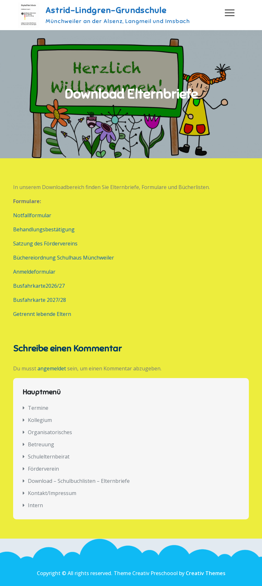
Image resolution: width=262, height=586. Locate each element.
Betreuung (41, 444)
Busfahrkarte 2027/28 (39, 299)
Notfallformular (32, 215)
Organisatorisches (50, 432)
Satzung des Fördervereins (45, 243)
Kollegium (40, 420)
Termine (38, 407)
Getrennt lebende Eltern (42, 314)
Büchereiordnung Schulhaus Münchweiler (63, 257)
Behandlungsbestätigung (44, 229)
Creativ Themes (205, 573)
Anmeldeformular (34, 271)
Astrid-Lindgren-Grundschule (106, 10)
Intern (35, 505)
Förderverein (43, 468)
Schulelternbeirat (49, 456)
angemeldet (51, 368)
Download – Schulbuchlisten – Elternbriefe (79, 480)
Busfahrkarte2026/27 (39, 285)
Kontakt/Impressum (52, 493)
